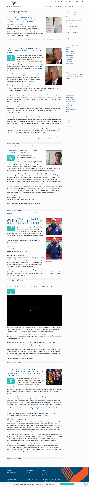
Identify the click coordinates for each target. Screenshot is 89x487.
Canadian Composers (70, 63)
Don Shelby (19, 145)
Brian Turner (12, 212)
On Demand (61, 1)
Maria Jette (41, 212)
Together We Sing (15, 143)
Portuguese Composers (70, 109)
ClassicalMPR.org (21, 358)
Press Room (9, 475)
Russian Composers (69, 113)
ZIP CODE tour (31, 363)
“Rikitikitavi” (41, 408)
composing (68, 78)
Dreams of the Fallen (25, 164)
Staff (8, 481)
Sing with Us (29, 475)
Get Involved (78, 6)
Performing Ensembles (16, 210)
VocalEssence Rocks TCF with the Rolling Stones (30, 286)
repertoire (67, 111)
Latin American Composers (71, 101)
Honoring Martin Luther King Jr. (72, 32)
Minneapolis (11, 363)
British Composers (69, 61)
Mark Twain (24, 145)
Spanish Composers (69, 120)
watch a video (26, 186)
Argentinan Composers (70, 51)
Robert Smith (20, 280)
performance (32, 460)
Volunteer (28, 477)
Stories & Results (68, 6)
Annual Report (10, 477)
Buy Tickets (69, 1)
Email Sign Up (45, 472)
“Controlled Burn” (36, 183)
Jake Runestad (14, 166)
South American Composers (71, 118)
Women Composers (69, 126)
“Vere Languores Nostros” (19, 409)
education (18, 460)
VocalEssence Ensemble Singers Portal (51, 479)
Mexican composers (69, 105)
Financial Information (11, 479)
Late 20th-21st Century (70, 99)
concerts (67, 80)
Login (54, 1)
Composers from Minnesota (71, 69)
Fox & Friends (10, 387)
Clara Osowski (68, 67)
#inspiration (68, 47)
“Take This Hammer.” (33, 409)
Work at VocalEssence (31, 479)
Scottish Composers (69, 117)
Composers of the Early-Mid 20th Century (74, 74)
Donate (77, 1)
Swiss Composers (69, 122)
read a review (35, 186)
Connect (44, 470)
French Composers (69, 91)
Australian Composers (70, 53)
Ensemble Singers (12, 280)
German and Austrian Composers (72, 93)
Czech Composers (69, 82)
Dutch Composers (69, 85)
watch (32, 192)
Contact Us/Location (47, 475)
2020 (67, 49)
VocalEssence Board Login (48, 481)
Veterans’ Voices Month (27, 161)
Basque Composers (69, 55)
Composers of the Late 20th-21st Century (74, 76)
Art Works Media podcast (16, 389)
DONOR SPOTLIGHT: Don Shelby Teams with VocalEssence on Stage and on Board (24, 51)
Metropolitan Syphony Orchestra (51, 212)
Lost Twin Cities (25, 136)
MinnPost (31, 358)
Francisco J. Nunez (25, 460)
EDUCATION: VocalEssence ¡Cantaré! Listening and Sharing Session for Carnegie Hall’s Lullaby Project (23, 20)
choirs (10, 460)
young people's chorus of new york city (50, 460)
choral (13, 460)
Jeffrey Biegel (35, 212)
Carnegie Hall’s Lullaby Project (19, 26)
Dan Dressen (68, 84)
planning (67, 107)
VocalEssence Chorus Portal (48, 477)
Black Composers (69, 57)
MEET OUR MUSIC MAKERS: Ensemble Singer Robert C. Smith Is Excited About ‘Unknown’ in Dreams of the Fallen (25, 221)
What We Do (57, 6)
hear (26, 190)
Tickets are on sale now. (41, 415)
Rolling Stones (18, 363)
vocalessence (40, 145)
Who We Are (48, 6)
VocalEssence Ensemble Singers (19, 235)
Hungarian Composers (70, 95)
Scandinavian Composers (71, 115)
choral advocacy (12, 145)
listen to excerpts (18, 186)
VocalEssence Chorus (24, 226)
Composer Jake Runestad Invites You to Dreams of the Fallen (24, 152)
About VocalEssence (11, 472)
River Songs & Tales (32, 145)
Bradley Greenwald (69, 59)
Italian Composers (69, 97)
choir (67, 65)
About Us (9, 470)
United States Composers (71, 124)
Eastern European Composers (71, 89)
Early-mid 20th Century (70, 87)
